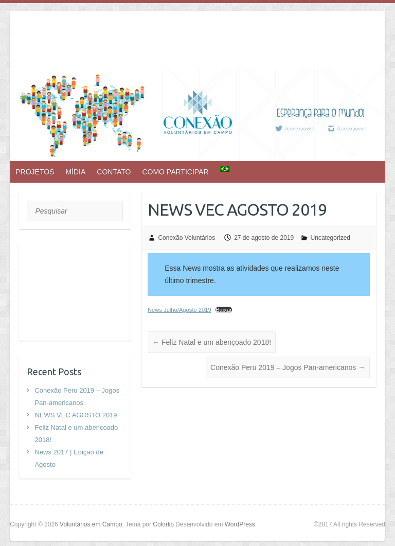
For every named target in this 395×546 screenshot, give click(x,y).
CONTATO (114, 172)
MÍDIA (75, 172)
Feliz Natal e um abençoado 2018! (211, 342)
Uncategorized (330, 237)
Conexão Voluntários (186, 237)
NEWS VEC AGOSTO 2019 (75, 415)
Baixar (224, 310)
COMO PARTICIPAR (175, 172)
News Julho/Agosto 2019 (179, 310)
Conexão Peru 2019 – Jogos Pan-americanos (287, 367)
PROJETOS (34, 172)
